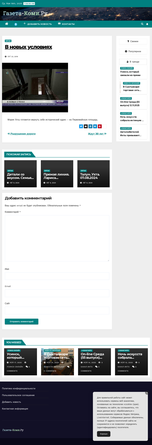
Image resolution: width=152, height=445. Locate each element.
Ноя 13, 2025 (127, 363)
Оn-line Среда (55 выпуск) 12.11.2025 (92, 357)
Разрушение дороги (22, 133)
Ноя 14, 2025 (53, 363)
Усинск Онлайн (127, 68)
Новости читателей (131, 83)
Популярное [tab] (133, 51)
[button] (142, 24)
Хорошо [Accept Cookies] (103, 434)
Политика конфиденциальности (18, 388)
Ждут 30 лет (97, 133)
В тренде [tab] (133, 61)
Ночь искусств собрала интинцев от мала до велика (132, 120)
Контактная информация (15, 408)
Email (8, 286)
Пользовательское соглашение (18, 395)
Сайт (7, 303)
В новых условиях (28, 47)
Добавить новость (11, 402)
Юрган (8, 41)
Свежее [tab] (133, 41)
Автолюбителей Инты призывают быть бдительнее (130, 135)
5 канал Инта (126, 98)
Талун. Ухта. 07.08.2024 (90, 176)
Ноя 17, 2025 (16, 363)
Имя (7, 269)
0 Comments (50, 371)
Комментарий (13, 212)
